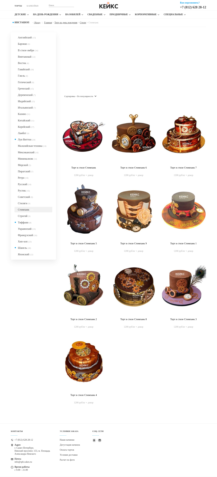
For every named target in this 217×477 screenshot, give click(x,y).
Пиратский (25, 171)
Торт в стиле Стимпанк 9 (133, 243)
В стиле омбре (28, 50)
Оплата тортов (67, 450)
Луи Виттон (26, 139)
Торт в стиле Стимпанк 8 (133, 319)
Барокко (24, 43)
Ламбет (23, 133)
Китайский (26, 120)
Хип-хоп (25, 241)
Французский (27, 235)
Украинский (27, 228)
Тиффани (24, 222)
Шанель (24, 247)
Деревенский (27, 94)
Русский (24, 184)
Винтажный (26, 56)
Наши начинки (67, 440)
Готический (26, 82)
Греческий (26, 88)
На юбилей (72, 14)
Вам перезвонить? (190, 3)
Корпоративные (146, 14)
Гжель (23, 75)
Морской (24, 165)
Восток (23, 63)
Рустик (24, 190)
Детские (20, 14)
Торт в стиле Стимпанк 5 (83, 243)
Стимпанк (25, 209)
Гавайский (26, 69)
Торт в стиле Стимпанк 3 (183, 319)
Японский (25, 254)
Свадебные (95, 14)
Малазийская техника (32, 145)
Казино (24, 114)
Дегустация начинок (70, 445)
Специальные (173, 14)
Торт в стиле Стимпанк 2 (83, 319)
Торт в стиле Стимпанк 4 (83, 395)
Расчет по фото (67, 460)
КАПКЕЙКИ (32, 6)
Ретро (23, 177)
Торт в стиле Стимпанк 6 (133, 167)
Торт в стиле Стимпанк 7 (183, 167)
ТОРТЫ (18, 6)
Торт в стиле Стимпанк (83, 167)
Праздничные (119, 14)
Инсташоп (22, 22)
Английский (27, 37)
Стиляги (24, 203)
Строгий (24, 216)
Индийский (26, 101)
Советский (25, 197)
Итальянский (27, 107)
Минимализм (27, 158)
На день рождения (45, 14)
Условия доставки (69, 455)
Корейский (26, 126)
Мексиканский (28, 152)
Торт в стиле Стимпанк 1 (183, 243)
